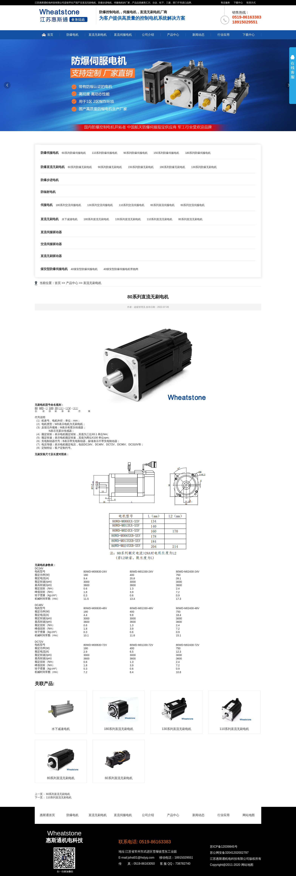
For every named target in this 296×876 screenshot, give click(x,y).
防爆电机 (72, 34)
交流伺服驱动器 (51, 244)
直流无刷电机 (98, 34)
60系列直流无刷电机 (58, 794)
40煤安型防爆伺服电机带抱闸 (121, 269)
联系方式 (251, 2)
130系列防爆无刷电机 (204, 167)
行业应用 (223, 34)
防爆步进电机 (50, 180)
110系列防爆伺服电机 (104, 152)
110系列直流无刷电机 (159, 219)
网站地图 (249, 815)
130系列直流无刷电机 (128, 219)
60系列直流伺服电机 (162, 205)
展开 (292, 70)
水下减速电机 (70, 219)
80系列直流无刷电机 (190, 219)
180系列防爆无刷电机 (172, 167)
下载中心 (238, 2)
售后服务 (225, 2)
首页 (50, 34)
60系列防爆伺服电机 (74, 152)
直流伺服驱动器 (51, 232)
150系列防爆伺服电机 (166, 152)
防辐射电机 (48, 191)
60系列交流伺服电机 (193, 205)
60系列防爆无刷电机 (80, 167)
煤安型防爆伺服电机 (54, 269)
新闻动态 (198, 34)
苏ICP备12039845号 (223, 846)
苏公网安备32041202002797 (229, 852)
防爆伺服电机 (50, 152)
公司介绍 (148, 34)
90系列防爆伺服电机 (135, 152)
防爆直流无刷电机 (53, 167)
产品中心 (173, 34)
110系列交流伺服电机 (131, 205)
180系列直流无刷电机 (96, 219)
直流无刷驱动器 (51, 256)
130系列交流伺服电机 (100, 205)
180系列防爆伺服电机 (198, 152)
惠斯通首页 (47, 815)
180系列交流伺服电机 (68, 205)
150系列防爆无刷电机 (140, 167)
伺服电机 (47, 205)
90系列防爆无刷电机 (110, 167)
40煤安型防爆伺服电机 (84, 269)
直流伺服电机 (123, 34)
